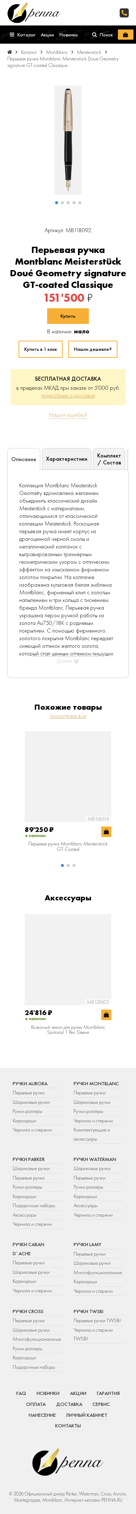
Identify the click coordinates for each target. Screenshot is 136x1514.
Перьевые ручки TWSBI (97, 1320)
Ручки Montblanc (96, 1083)
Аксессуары (25, 1215)
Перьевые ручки (29, 1092)
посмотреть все (68, 716)
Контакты (68, 1425)
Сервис (101, 1404)
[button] (56, 202)
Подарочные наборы (34, 1205)
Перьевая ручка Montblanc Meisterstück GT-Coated (68, 846)
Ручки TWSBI (88, 1311)
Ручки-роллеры (27, 1111)
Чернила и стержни (32, 1129)
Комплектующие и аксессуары (92, 1134)
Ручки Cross (28, 1311)
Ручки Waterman (95, 1159)
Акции (78, 1393)
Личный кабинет (86, 1415)
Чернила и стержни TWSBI (93, 1334)
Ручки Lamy (87, 1244)
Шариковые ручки (31, 1102)
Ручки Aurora (30, 1083)
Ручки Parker (29, 1159)
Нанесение (42, 1415)
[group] (68, 140)
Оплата (36, 1404)
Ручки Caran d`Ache (28, 1248)
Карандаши (24, 1120)
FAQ (21, 1393)
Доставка (69, 1404)
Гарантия (108, 1393)
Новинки (48, 1393)
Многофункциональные (98, 1272)
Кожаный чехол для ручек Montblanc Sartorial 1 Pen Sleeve (68, 1029)
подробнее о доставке (68, 395)
